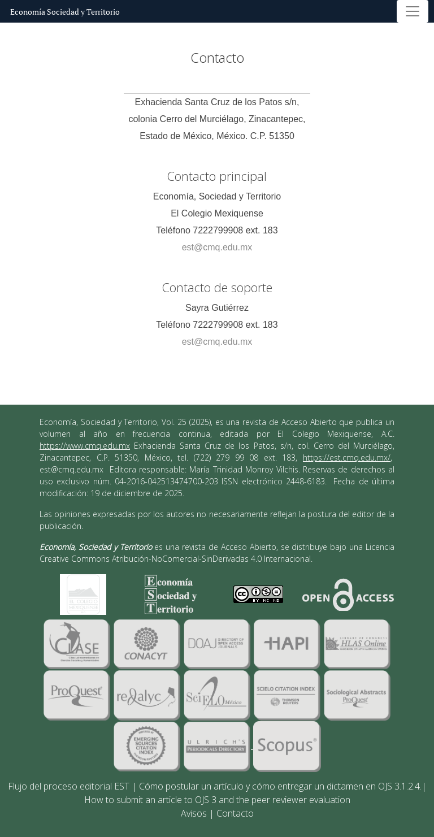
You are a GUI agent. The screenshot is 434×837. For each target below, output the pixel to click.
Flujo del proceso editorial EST (68, 786)
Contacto (235, 813)
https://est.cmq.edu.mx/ (346, 457)
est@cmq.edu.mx (217, 247)
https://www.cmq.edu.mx (85, 445)
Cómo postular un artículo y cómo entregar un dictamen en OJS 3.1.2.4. (280, 786)
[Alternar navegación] (412, 11)
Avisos (194, 813)
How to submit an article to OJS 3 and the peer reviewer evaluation (217, 799)
